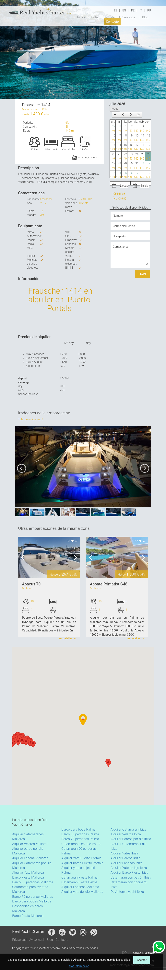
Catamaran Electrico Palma (81, 844)
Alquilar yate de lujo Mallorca (82, 892)
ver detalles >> (67, 638)
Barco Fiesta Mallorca (28, 877)
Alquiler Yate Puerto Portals (81, 858)
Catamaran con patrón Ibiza (131, 877)
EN (124, 10)
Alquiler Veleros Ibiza (126, 834)
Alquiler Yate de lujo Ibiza (129, 868)
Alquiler (110, 17)
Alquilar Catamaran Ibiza (128, 829)
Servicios (128, 17)
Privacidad (19, 940)
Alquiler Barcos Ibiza (125, 858)
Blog (145, 17)
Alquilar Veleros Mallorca (30, 844)
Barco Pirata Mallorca (27, 916)
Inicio (81, 17)
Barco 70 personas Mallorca (32, 896)
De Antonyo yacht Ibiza (127, 892)
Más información (79, 966)
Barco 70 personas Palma (80, 839)
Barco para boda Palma (78, 829)
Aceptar (142, 960)
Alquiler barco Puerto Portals (82, 863)
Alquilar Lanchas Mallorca (80, 887)
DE (133, 10)
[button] (12, 744)
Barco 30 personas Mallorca (32, 882)
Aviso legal (36, 940)
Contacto (112, 22)
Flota (94, 17)
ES (115, 10)
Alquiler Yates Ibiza (124, 853)
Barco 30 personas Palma (80, 834)
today (114, 108)
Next (74, 557)
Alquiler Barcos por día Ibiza (131, 839)
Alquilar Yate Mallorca (28, 872)
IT (141, 10)
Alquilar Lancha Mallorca (30, 858)
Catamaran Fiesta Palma (79, 877)
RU (149, 10)
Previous (24, 557)
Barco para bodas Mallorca (31, 901)
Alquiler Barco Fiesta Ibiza (129, 872)
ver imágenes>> (84, 157)
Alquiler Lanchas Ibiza (126, 863)
